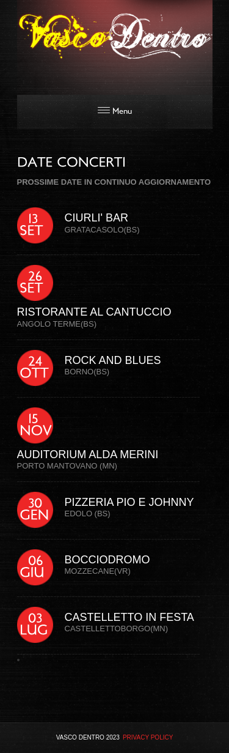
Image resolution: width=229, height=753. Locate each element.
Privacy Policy (148, 737)
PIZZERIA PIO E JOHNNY (129, 502)
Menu (115, 111)
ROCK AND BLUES (113, 360)
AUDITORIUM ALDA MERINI (88, 454)
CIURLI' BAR (96, 218)
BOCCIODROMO (107, 560)
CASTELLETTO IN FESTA (129, 617)
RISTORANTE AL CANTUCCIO (94, 312)
